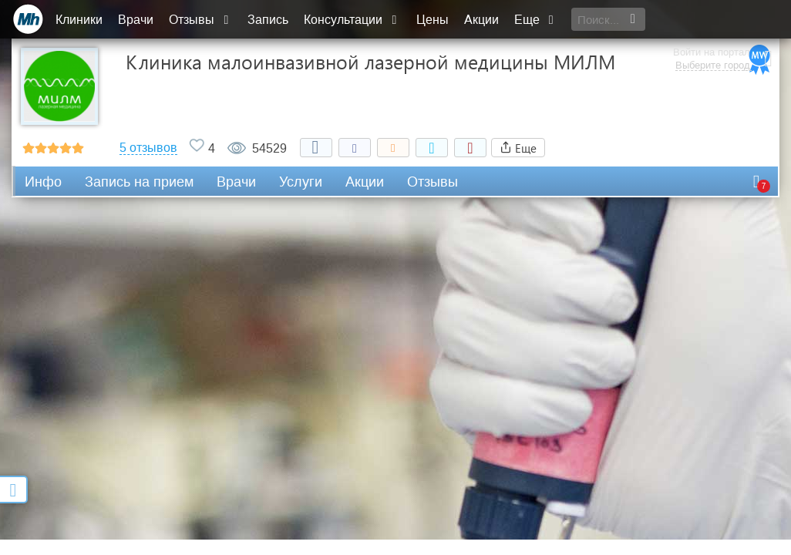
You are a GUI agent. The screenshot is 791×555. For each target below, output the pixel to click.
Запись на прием (139, 182)
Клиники (81, 19)
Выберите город (709, 27)
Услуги (300, 182)
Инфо (43, 182)
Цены (434, 19)
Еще (537, 19)
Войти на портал (707, 13)
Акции (483, 19)
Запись (270, 19)
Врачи (138, 19)
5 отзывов (148, 148)
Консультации (354, 19)
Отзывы (202, 19)
